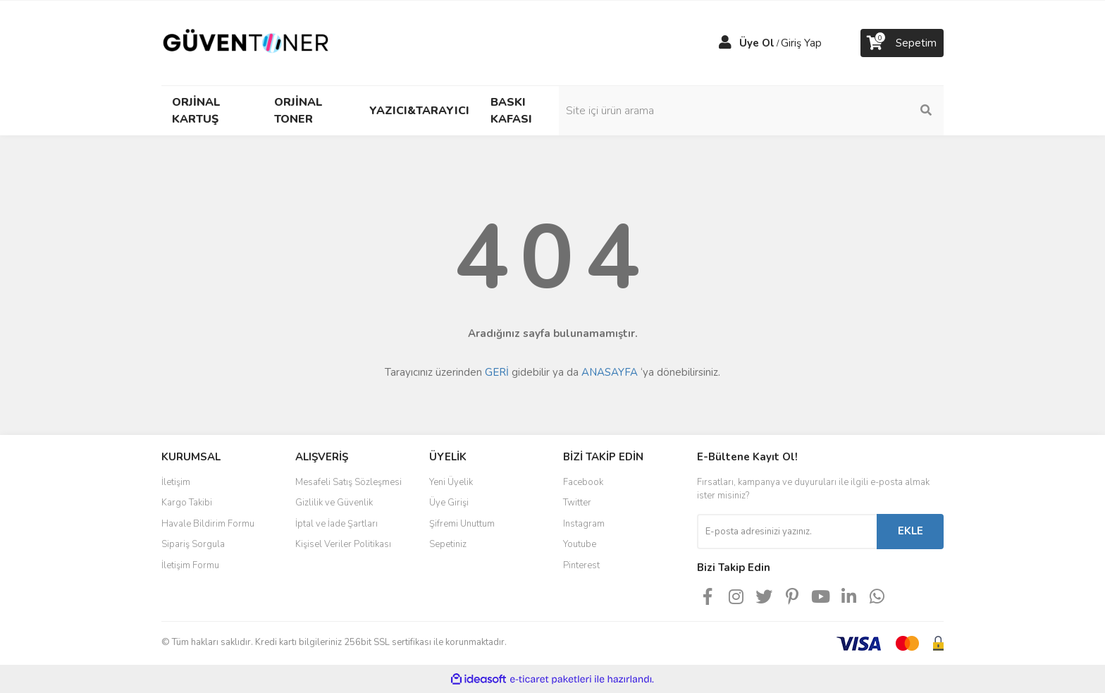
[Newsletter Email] (787, 531)
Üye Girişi (449, 502)
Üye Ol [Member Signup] (756, 43)
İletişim (175, 482)
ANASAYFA (609, 372)
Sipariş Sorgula (193, 544)
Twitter (577, 502)
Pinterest (581, 565)
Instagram (584, 523)
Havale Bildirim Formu (207, 523)
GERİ (497, 372)
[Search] (848, 110)
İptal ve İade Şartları (336, 523)
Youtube (579, 544)
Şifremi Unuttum (462, 523)
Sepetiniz (448, 544)
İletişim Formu (190, 565)
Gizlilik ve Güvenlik (334, 502)
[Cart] (902, 43)
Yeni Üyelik (451, 482)
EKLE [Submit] (910, 531)
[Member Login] (725, 43)
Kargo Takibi (186, 502)
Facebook (583, 482)
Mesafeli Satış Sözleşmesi (348, 482)
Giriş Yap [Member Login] (801, 43)
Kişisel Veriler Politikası (343, 544)
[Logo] (246, 42)
